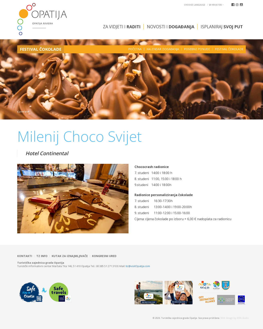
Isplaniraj (222, 26)
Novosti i (170, 26)
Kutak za (70, 256)
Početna (135, 49)
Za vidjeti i (122, 26)
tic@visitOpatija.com (138, 266)
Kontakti (24, 256)
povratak (23, 111)
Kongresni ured (104, 256)
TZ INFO (42, 256)
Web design (227, 317)
